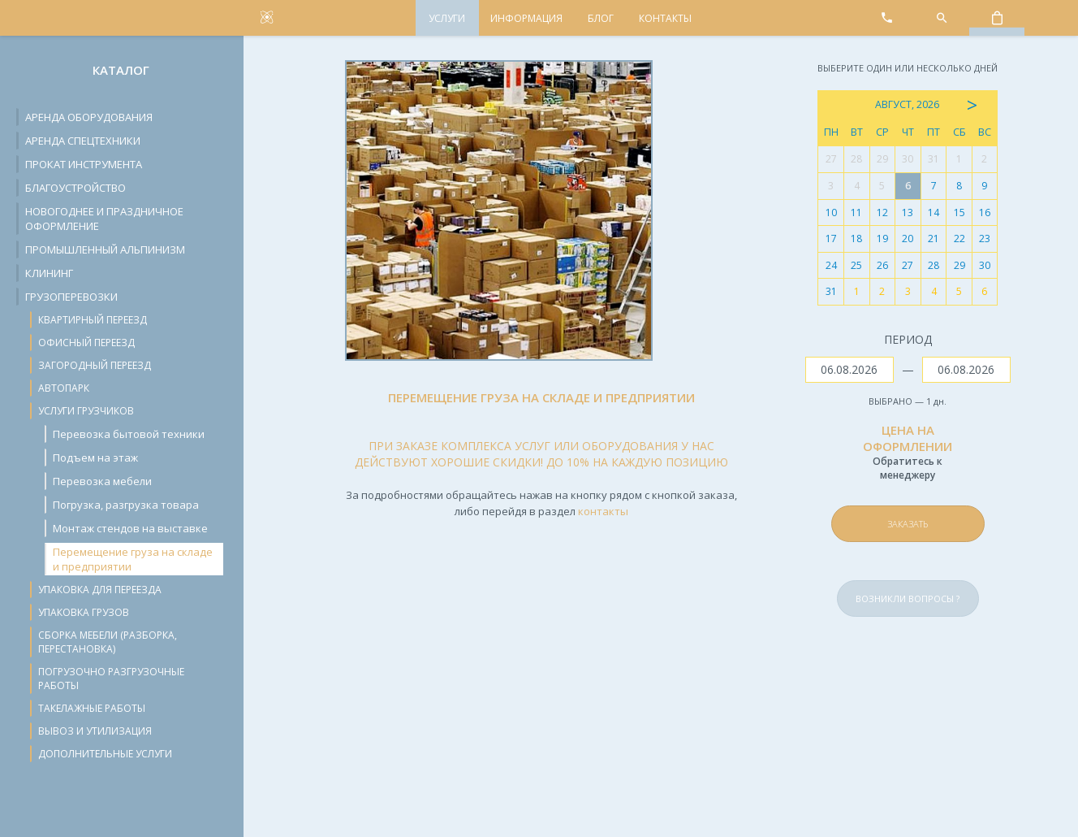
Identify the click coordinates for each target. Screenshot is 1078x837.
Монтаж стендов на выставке (130, 528)
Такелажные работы (91, 708)
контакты (603, 511)
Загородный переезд (94, 365)
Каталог (121, 70)
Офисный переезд (86, 342)
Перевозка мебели (102, 481)
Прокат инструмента (83, 164)
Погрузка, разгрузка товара (126, 504)
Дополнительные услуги (105, 754)
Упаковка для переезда (100, 589)
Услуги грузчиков (86, 411)
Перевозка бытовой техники (129, 434)
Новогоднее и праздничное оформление (104, 218)
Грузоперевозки (71, 296)
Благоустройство (75, 187)
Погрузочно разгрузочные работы (111, 678)
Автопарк (63, 388)
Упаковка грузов (83, 612)
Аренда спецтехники (82, 140)
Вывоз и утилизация (95, 731)
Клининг (49, 273)
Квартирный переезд (92, 320)
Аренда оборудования (89, 117)
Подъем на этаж (95, 457)
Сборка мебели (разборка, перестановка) (107, 642)
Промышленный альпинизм (105, 249)
